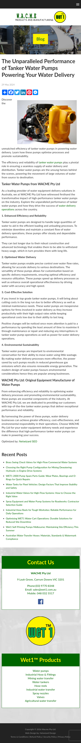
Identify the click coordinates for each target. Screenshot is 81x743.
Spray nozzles (41, 693)
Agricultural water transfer (40, 700)
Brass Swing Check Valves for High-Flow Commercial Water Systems (41, 462)
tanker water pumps (50, 162)
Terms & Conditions (19, 737)
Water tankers (40, 682)
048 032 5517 (45, 593)
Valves (41, 697)
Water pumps (41, 670)
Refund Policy (36, 737)
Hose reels (40, 685)
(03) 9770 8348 (45, 585)
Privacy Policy (64, 737)
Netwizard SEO (28, 441)
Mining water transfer (40, 678)
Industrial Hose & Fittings (41, 674)
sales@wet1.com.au (44, 589)
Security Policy (49, 737)
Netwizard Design (48, 733)
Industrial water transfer (40, 689)
